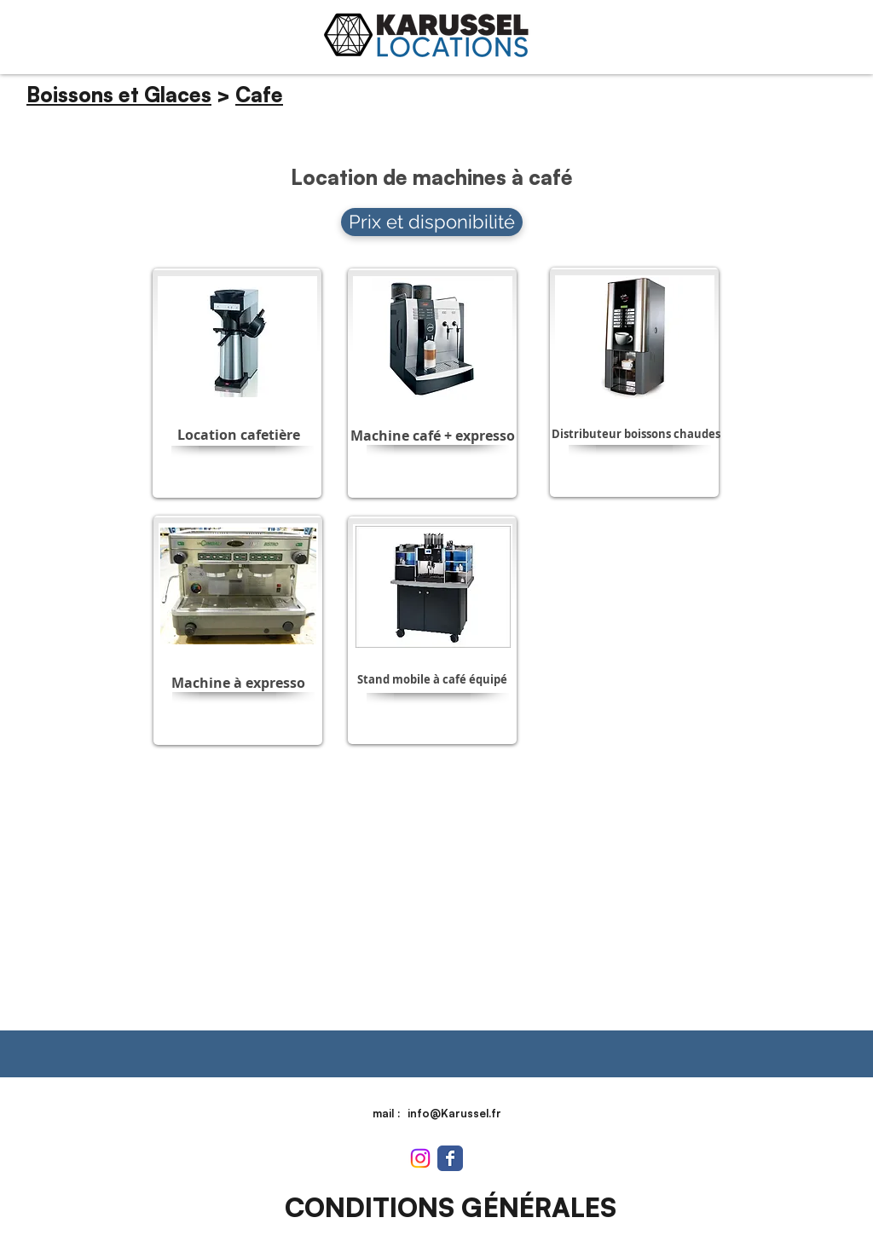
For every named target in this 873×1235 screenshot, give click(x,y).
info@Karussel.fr (454, 1113)
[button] (238, 434)
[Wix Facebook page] (450, 1158)
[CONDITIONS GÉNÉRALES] (450, 1207)
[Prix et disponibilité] (432, 222)
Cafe (259, 94)
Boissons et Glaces (118, 94)
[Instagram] (420, 1158)
